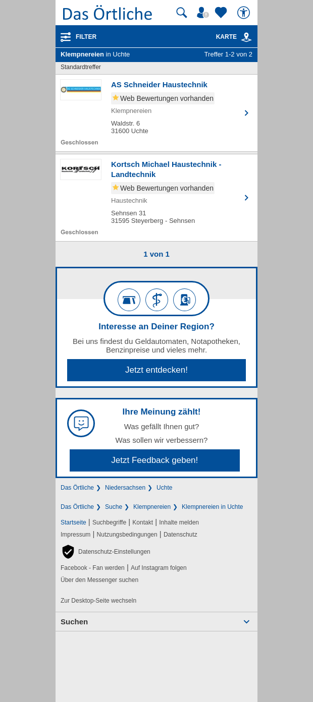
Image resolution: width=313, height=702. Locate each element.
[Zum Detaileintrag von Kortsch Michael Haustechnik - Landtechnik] (156, 197)
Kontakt (142, 522)
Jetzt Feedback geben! (154, 460)
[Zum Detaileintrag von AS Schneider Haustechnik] (156, 113)
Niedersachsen (125, 487)
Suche (113, 506)
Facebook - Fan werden (93, 567)
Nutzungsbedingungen (127, 534)
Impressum (75, 534)
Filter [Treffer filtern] (86, 36)
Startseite (73, 522)
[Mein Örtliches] (204, 12)
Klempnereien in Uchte (212, 506)
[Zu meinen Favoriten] (222, 12)
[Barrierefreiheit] (244, 12)
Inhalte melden (179, 522)
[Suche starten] (181, 12)
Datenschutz (180, 534)
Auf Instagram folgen (159, 567)
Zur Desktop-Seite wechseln (98, 600)
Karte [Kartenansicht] (234, 36)
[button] (105, 552)
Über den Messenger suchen (99, 579)
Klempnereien (152, 506)
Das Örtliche (77, 487)
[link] (246, 37)
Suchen (74, 621)
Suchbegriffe (109, 522)
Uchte (164, 487)
